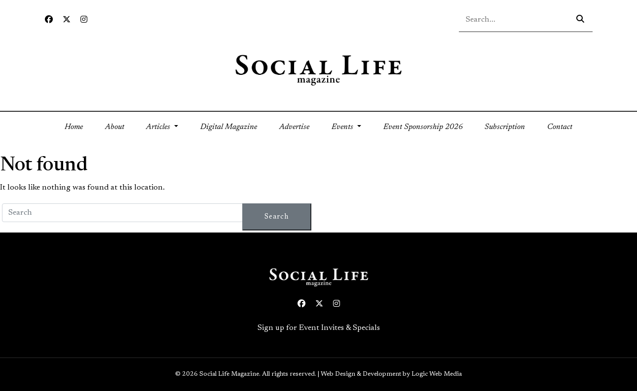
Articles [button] (159, 127)
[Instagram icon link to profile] (83, 20)
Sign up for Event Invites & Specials (319, 328)
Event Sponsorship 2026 (423, 127)
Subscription (505, 127)
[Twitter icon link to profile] (67, 20)
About (114, 127)
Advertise (294, 127)
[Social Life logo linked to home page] (318, 69)
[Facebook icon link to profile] (49, 20)
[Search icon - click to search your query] (580, 20)
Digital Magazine (228, 127)
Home (79, 126)
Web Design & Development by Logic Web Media (391, 374)
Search (276, 217)
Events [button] (343, 127)
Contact (559, 127)
